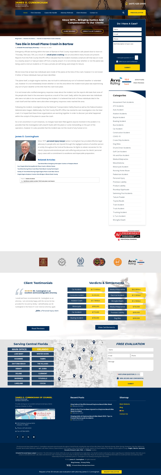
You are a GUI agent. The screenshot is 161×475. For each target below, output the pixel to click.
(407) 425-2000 (137, 3)
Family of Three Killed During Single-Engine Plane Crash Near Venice (38, 171)
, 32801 (25, 424)
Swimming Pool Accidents (122, 193)
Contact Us (124, 414)
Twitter (23, 437)
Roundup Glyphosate (121, 190)
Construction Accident (121, 133)
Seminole (142, 449)
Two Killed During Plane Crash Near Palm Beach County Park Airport (38, 169)
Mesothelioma (118, 163)
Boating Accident (119, 121)
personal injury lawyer (56, 141)
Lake (77, 450)
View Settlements (106, 328)
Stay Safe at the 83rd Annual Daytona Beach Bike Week (94, 405)
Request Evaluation (111, 472)
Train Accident (118, 205)
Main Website (125, 404)
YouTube (34, 437)
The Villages (42, 364)
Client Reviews (69, 31)
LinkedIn (28, 437)
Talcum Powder (119, 197)
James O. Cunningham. (77, 460)
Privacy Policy (85, 463)
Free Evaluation (137, 12)
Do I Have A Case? (127, 23)
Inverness (18, 378)
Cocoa (43, 383)
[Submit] (127, 67)
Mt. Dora (43, 369)
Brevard (73, 450)
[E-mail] (127, 34)
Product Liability (119, 186)
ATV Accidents (118, 106)
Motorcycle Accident (120, 167)
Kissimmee (18, 359)
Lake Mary (18, 354)
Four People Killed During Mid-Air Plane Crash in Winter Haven (36, 166)
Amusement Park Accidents (123, 102)
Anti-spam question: (123, 58)
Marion (135, 449)
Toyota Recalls (118, 201)
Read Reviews (38, 328)
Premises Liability (119, 182)
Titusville (42, 378)
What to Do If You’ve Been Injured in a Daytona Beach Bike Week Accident (94, 411)
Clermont (42, 373)
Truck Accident (118, 208)
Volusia (88, 450)
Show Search (123, 12)
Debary (19, 369)
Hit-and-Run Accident (121, 155)
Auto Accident (118, 110)
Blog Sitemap (75, 463)
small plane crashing (55, 55)
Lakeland (18, 383)
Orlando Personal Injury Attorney (28, 47)
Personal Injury (119, 178)
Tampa (43, 359)
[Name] (127, 29)
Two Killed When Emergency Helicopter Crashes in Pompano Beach (58, 163)
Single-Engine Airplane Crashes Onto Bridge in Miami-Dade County (37, 174)
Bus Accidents (118, 125)
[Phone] (127, 39)
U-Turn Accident (119, 216)
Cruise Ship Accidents (121, 140)
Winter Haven (43, 354)
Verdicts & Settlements (92, 31)
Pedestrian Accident (120, 174)
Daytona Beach (19, 364)
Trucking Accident (120, 212)
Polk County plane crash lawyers (47, 181)
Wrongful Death (119, 220)
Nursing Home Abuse (121, 171)
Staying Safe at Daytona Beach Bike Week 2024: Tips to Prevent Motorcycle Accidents (94, 418)
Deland (19, 373)
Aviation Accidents (29, 38)
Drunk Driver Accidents (122, 148)
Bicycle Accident (119, 117)
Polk (81, 450)
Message (130, 365)
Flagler (130, 449)
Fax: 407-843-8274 (22, 431)
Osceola (67, 450)
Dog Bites (117, 144)
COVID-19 (116, 136)
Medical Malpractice (120, 159)
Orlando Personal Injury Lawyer (26, 453)
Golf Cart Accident (120, 152)
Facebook (17, 437)
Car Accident (117, 129)
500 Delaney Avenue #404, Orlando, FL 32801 (35, 414)
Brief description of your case (127, 47)
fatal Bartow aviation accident (31, 181)
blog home (18, 38)
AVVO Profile (139, 80)
